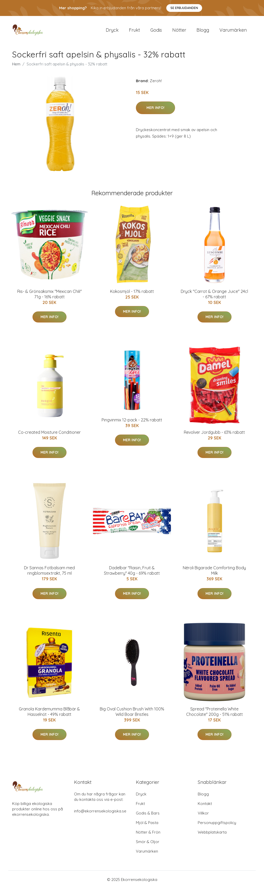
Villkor (203, 815)
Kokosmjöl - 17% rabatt (132, 293)
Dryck (112, 31)
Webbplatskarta (212, 834)
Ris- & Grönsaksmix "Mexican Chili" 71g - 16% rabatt (49, 296)
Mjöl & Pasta (147, 825)
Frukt (134, 31)
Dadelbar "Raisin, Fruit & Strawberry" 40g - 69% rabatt (132, 573)
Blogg (202, 31)
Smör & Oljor (147, 844)
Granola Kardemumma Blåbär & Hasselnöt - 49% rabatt (49, 714)
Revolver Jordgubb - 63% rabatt (214, 434)
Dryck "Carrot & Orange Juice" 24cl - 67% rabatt (214, 296)
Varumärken (233, 31)
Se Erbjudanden (184, 8)
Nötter (179, 31)
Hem (16, 66)
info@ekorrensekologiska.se (100, 813)
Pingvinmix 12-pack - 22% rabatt (132, 422)
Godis (156, 31)
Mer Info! (155, 110)
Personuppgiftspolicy (217, 825)
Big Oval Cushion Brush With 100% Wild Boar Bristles (132, 714)
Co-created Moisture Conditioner (49, 434)
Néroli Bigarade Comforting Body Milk (214, 573)
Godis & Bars (148, 815)
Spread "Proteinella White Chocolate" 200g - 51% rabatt (214, 714)
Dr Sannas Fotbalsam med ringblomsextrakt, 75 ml (49, 573)
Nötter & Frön (148, 834)
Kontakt (205, 806)
